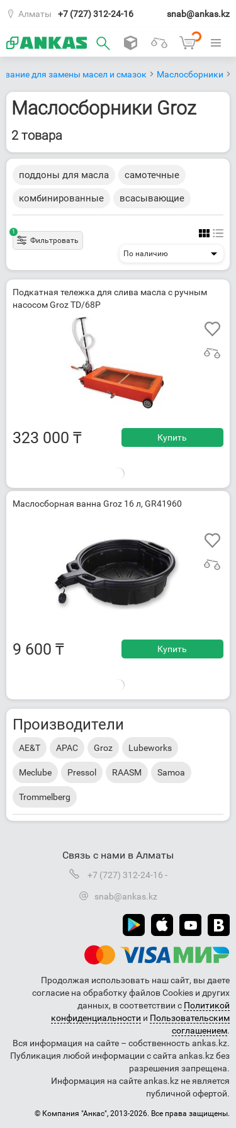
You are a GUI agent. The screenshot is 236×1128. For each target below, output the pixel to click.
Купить (172, 437)
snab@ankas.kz (198, 14)
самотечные (152, 175)
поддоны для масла (64, 175)
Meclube (35, 772)
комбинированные (61, 198)
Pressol (81, 772)
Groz (103, 748)
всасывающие (152, 198)
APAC (67, 748)
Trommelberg (44, 797)
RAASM (127, 772)
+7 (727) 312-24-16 (95, 14)
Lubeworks (150, 748)
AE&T (29, 748)
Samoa (171, 772)
